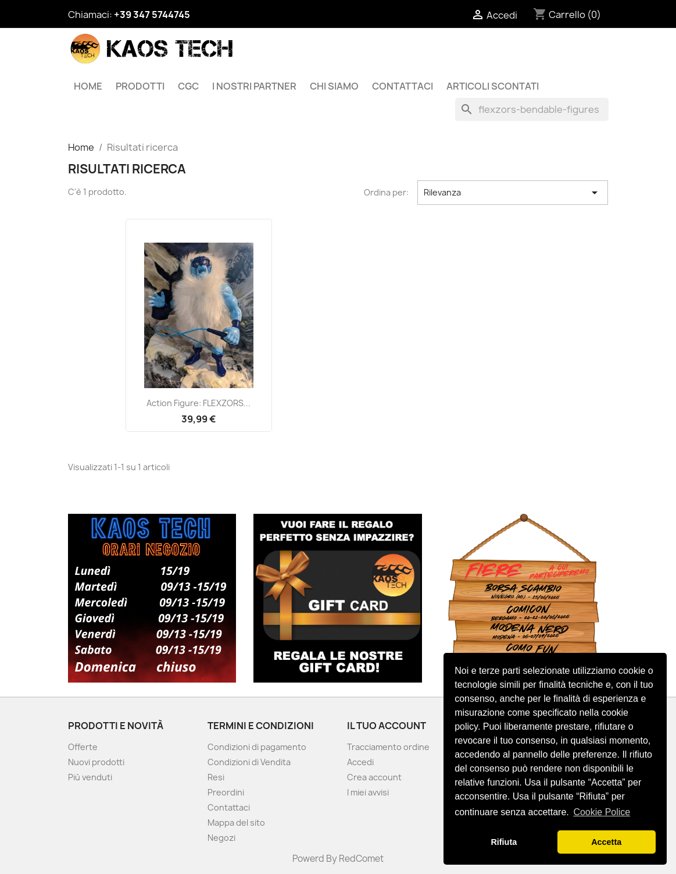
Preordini (226, 792)
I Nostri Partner (254, 86)
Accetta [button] (606, 842)
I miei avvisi (368, 792)
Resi (216, 777)
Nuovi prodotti (96, 762)
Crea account (374, 777)
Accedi (360, 762)
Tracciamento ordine (388, 746)
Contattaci (402, 86)
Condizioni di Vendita (249, 762)
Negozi (221, 837)
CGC (188, 86)
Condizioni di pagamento (257, 746)
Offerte (83, 746)
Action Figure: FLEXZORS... (198, 402)
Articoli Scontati (492, 86)
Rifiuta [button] (504, 842)
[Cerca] (532, 109)
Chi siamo (334, 86)
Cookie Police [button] (601, 812)
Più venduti (90, 777)
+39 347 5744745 (152, 14)
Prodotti (140, 86)
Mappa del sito (236, 822)
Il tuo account (386, 725)
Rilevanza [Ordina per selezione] (513, 193)
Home (88, 86)
